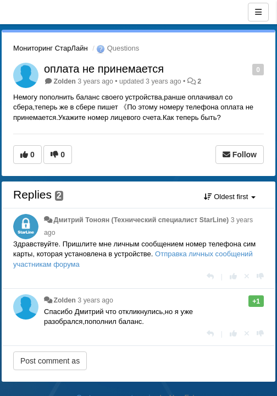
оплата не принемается (104, 69)
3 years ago (95, 300)
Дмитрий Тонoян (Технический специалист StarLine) (141, 220)
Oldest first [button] (230, 197)
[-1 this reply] (260, 276)
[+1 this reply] (233, 276)
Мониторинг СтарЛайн (50, 48)
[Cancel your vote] (247, 276)
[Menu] (258, 12)
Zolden (64, 81)
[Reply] (210, 276)
